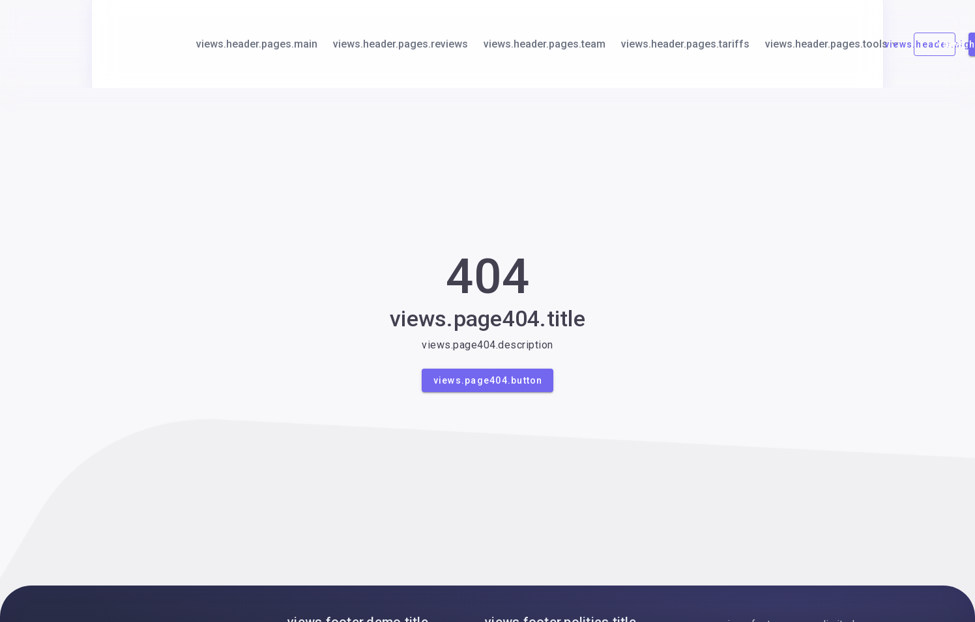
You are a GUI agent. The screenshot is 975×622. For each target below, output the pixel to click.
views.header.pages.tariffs (685, 44)
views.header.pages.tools (833, 44)
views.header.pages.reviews (400, 44)
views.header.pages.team (544, 44)
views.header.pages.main (256, 44)
